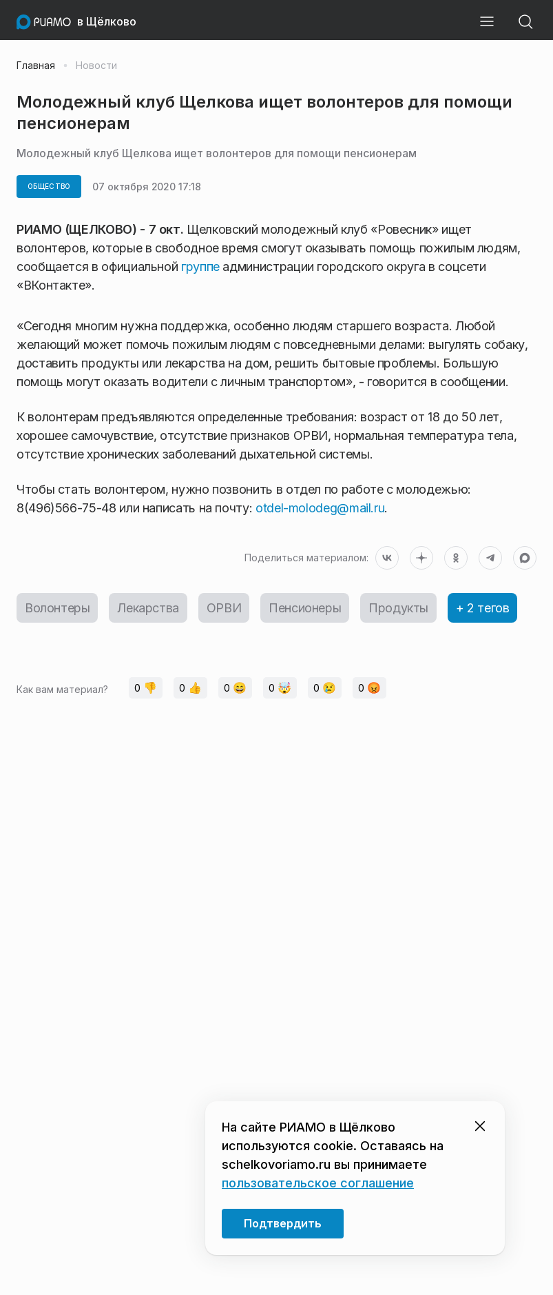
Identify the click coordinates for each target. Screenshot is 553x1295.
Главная (36, 65)
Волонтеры (57, 608)
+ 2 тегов (482, 608)
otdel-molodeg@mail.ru (319, 508)
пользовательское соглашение (318, 1183)
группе (200, 266)
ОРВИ (224, 608)
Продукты (398, 608)
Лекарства (147, 608)
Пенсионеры (305, 608)
